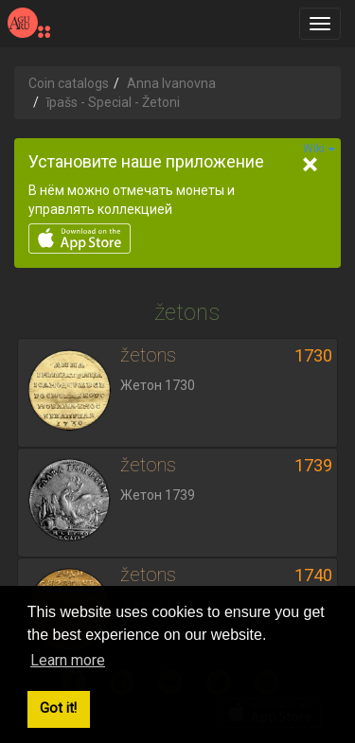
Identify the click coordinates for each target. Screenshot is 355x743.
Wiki (319, 148)
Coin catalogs (68, 83)
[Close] (309, 164)
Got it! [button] (58, 708)
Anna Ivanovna (171, 83)
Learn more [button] (67, 660)
